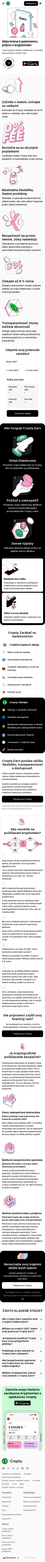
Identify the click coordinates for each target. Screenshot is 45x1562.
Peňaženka (6, 1497)
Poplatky (27, 1474)
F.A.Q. (14, 1484)
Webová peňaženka (31, 1502)
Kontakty (5, 1484)
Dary (4, 1510)
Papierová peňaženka (32, 1497)
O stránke (36, 1480)
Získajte (5, 1506)
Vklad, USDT (11, 362)
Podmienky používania (11, 1477)
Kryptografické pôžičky (11, 1514)
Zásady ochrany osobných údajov (16, 1480)
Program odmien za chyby (12, 1487)
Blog (22, 1484)
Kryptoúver (6, 1502)
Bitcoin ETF (6, 1519)
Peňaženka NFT (29, 1510)
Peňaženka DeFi (30, 1506)
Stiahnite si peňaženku (11, 1474)
